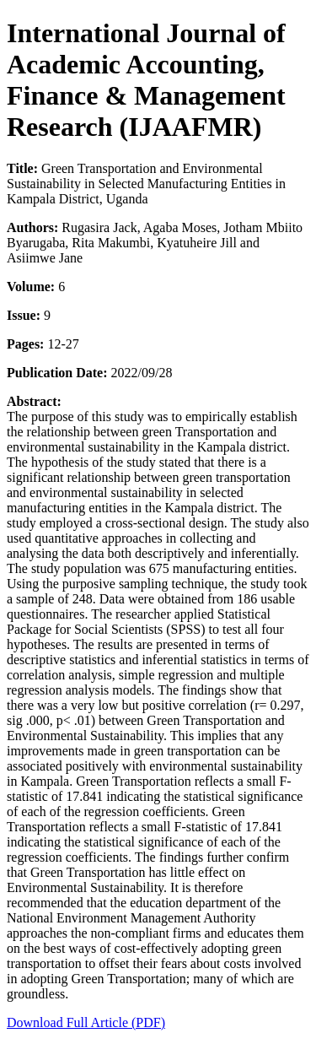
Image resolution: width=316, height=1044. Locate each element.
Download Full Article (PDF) (86, 1022)
